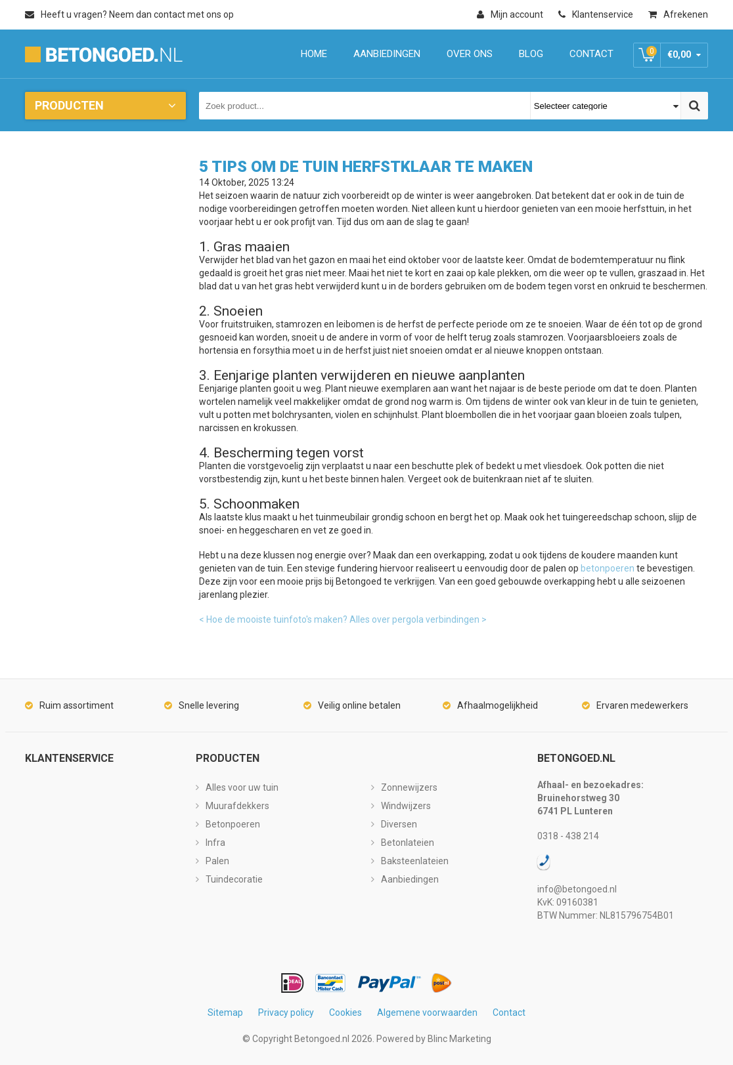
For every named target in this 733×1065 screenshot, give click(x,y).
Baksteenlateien (415, 861)
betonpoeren (607, 568)
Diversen (399, 824)
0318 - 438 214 (568, 836)
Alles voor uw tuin (242, 787)
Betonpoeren (233, 824)
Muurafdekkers (237, 806)
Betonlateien (407, 842)
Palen (217, 861)
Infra (215, 842)
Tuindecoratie (234, 879)
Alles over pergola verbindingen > (418, 619)
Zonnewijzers (409, 787)
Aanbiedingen (410, 879)
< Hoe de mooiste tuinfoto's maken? (273, 619)
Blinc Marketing (459, 1039)
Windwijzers (406, 806)
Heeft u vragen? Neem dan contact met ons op (129, 14)
